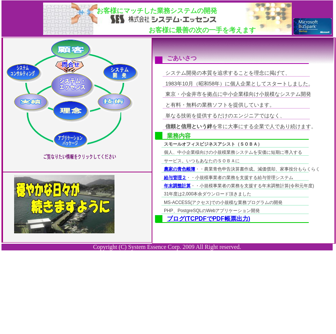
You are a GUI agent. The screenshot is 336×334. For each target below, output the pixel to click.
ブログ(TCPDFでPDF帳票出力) (208, 218)
